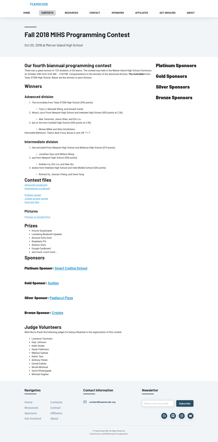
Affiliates (56, 413)
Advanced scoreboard (36, 185)
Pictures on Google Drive (37, 217)
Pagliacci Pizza (61, 298)
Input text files (32, 202)
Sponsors (31, 413)
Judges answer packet (36, 198)
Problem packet (33, 195)
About (54, 418)
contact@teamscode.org (102, 401)
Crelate (57, 312)
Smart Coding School (71, 268)
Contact (55, 408)
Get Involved (33, 418)
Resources (31, 408)
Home (29, 402)
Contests (56, 402)
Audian (53, 283)
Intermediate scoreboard (37, 188)
